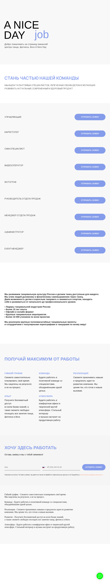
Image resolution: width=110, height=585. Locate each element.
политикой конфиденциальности (91, 475)
